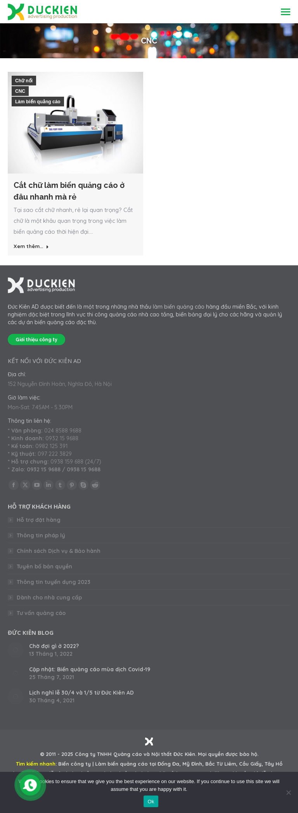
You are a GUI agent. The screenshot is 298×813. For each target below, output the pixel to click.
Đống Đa (168, 764)
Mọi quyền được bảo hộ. (228, 754)
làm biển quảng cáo (178, 306)
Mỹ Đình (192, 764)
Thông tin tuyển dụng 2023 (53, 581)
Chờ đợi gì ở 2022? (54, 646)
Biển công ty (74, 764)
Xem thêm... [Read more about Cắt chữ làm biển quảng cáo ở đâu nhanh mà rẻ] (31, 246)
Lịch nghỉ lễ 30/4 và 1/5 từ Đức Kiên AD (81, 692)
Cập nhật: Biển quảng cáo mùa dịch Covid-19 (89, 669)
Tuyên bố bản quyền (44, 566)
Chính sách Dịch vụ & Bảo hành (58, 550)
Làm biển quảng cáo (38, 101)
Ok (150, 801)
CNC (20, 91)
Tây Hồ (273, 764)
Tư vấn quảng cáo (41, 613)
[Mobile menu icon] (285, 11)
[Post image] (15, 650)
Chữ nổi (24, 80)
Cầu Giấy (250, 764)
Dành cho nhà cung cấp (49, 597)
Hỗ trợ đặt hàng (39, 519)
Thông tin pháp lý (41, 535)
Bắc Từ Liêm (220, 764)
